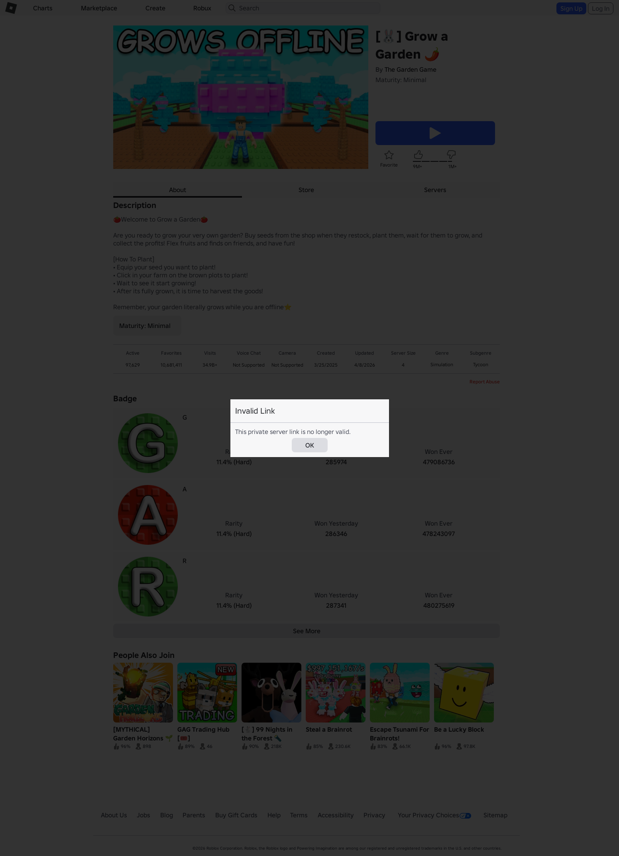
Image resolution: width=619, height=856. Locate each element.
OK (309, 445)
